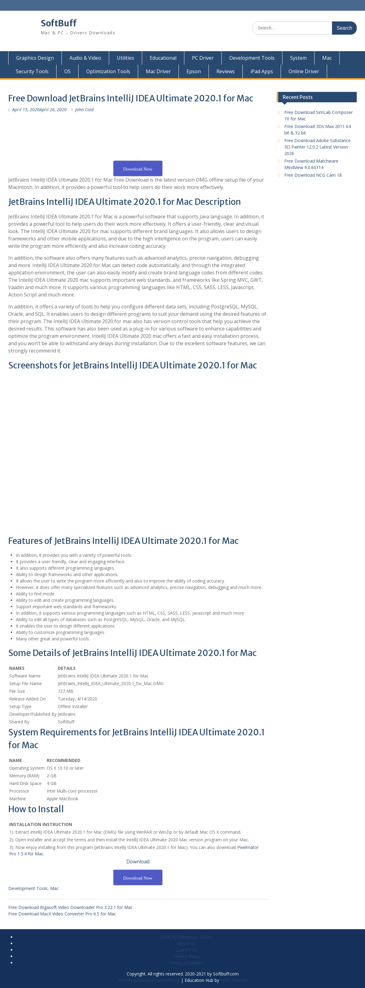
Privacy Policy (186, 956)
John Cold (84, 109)
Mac (327, 58)
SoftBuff (59, 23)
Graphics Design (35, 58)
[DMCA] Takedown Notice (186, 937)
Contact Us (186, 950)
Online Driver (304, 71)
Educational (163, 58)
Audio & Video (85, 58)
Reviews (225, 71)
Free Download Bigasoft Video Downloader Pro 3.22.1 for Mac (70, 907)
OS (67, 71)
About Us (186, 943)
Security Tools (32, 71)
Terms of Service (186, 963)
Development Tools (252, 58)
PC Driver (203, 58)
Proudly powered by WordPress (148, 980)
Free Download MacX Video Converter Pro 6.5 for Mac (62, 914)
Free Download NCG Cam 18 (313, 175)
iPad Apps (261, 71)
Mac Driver (158, 71)
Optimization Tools (108, 71)
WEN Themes (234, 980)
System (298, 58)
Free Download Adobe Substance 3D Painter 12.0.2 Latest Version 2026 (317, 147)
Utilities (125, 58)
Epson (193, 71)
